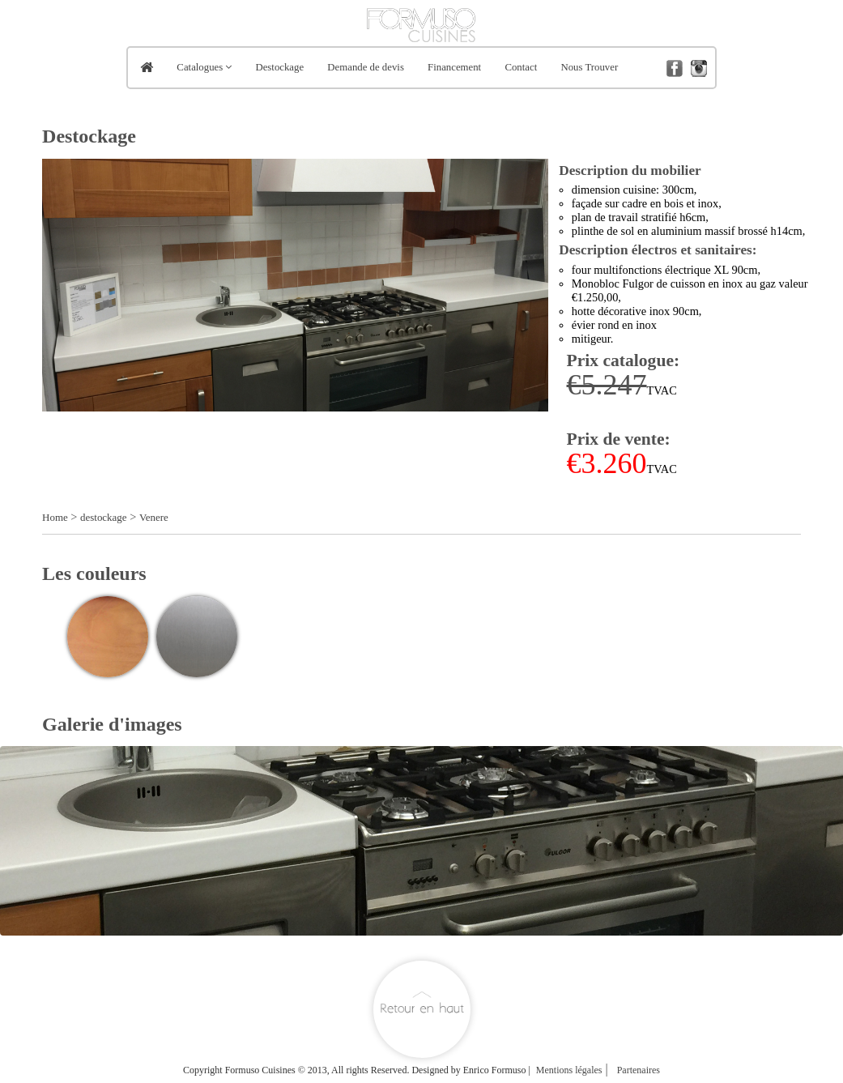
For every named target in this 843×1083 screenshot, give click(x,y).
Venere (153, 517)
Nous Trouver (589, 67)
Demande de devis (365, 67)
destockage (103, 517)
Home (55, 517)
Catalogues (200, 67)
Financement (454, 67)
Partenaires (638, 1070)
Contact (521, 67)
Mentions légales (569, 1070)
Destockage (279, 67)
